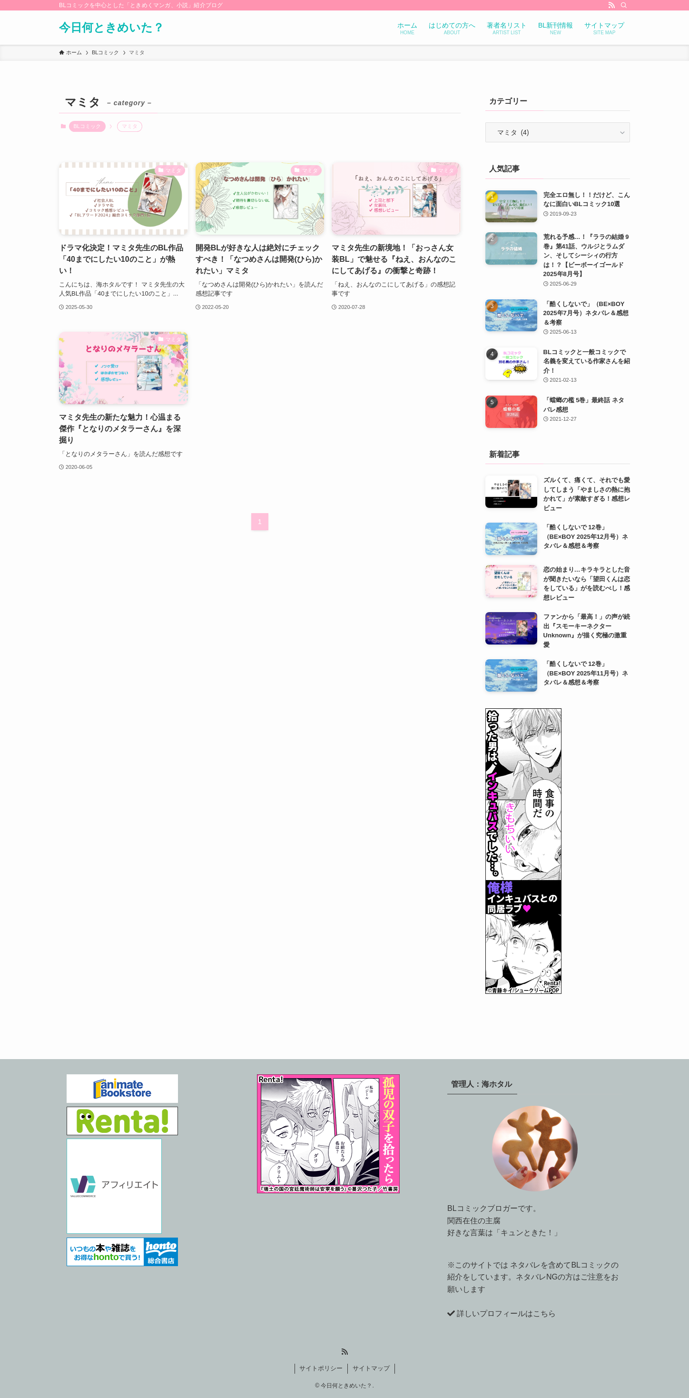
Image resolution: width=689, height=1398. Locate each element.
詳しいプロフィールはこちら (506, 1313)
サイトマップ (371, 1368)
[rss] (611, 5)
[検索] (624, 5)
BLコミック (87, 126)
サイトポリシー (321, 1368)
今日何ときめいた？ (111, 27)
